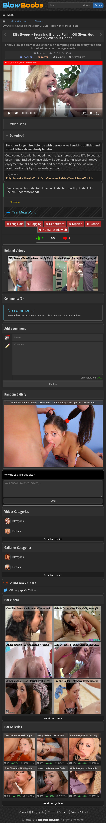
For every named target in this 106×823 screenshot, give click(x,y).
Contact (23, 812)
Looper (44, 57)
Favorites (29, 57)
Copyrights (38, 812)
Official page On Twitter (22, 590)
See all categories (53, 539)
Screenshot (78, 57)
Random (60, 57)
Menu (11, 14)
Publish (53, 384)
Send (53, 501)
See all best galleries (53, 803)
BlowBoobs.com (48, 819)
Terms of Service (57, 812)
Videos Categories (16, 511)
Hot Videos (11, 599)
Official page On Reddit (23, 582)
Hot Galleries (13, 727)
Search (98, 5)
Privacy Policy (78, 812)
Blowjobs (41, 53)
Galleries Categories (18, 547)
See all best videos (53, 718)
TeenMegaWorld (24, 212)
